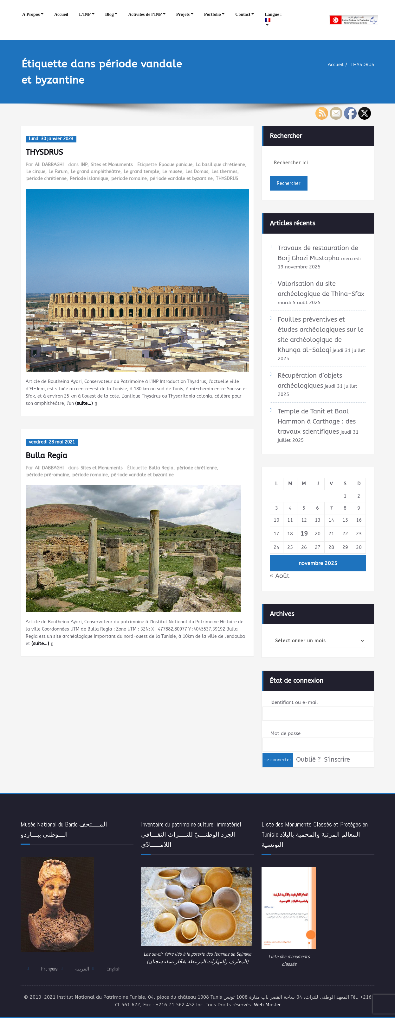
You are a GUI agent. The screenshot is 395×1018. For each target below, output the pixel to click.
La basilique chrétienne (220, 164)
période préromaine (47, 474)
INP (84, 164)
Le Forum (58, 171)
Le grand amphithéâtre (95, 171)
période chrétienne (46, 177)
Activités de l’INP (145, 14)
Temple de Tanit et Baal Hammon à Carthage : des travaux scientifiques (317, 421)
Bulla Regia (46, 454)
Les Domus (196, 171)
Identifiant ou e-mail (294, 703)
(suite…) (137, 403)
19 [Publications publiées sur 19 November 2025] (304, 533)
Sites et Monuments (112, 164)
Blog (109, 14)
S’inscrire (337, 759)
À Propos (31, 14)
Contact (242, 14)
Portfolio (212, 14)
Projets (183, 14)
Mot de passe (285, 734)
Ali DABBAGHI (49, 164)
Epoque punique (175, 164)
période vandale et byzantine (181, 177)
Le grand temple (141, 171)
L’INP (85, 14)
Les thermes (224, 171)
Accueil (61, 14)
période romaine (129, 177)
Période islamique (89, 177)
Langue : (274, 17)
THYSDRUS (362, 64)
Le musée (172, 171)
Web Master (267, 1005)
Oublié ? (308, 759)
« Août (279, 576)
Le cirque (35, 171)
